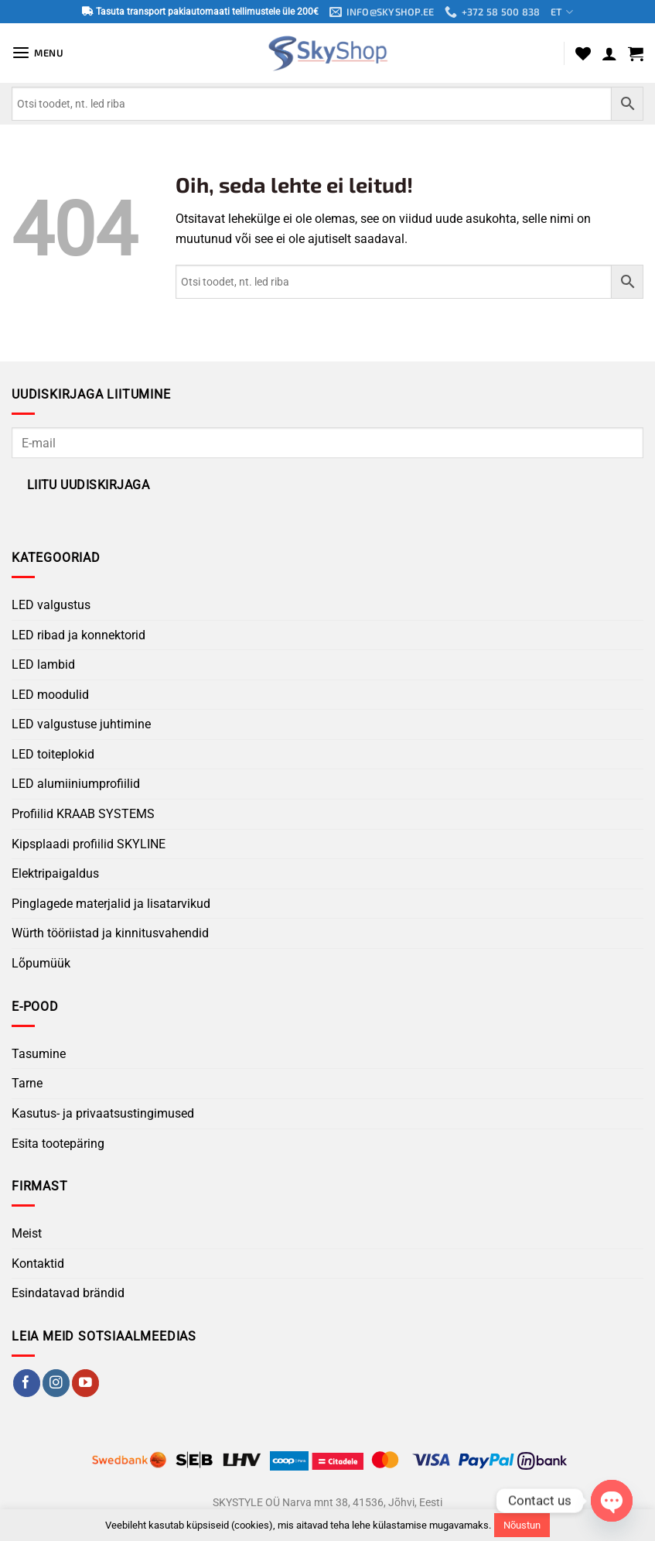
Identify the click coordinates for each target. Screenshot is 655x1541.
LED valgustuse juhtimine (81, 724)
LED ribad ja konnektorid (78, 635)
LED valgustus (51, 605)
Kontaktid (38, 1263)
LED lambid (43, 664)
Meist (27, 1234)
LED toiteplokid (53, 754)
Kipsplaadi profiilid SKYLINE (88, 844)
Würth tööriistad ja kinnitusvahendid (110, 933)
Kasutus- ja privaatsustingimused (103, 1113)
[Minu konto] (609, 53)
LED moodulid (50, 694)
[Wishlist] (583, 53)
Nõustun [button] (522, 1525)
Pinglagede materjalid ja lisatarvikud (111, 903)
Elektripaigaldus (55, 873)
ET (562, 12)
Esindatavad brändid (68, 1293)
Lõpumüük (41, 963)
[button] (38, 53)
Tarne (27, 1084)
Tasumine (39, 1053)
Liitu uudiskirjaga (88, 485)
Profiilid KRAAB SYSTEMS (83, 813)
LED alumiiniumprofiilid (76, 784)
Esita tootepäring (58, 1143)
